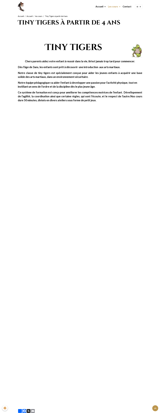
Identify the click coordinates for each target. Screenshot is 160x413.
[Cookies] (5, 408)
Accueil (100, 6)
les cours (38, 16)
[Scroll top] (155, 408)
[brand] (21, 6)
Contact (127, 6)
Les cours (113, 6)
